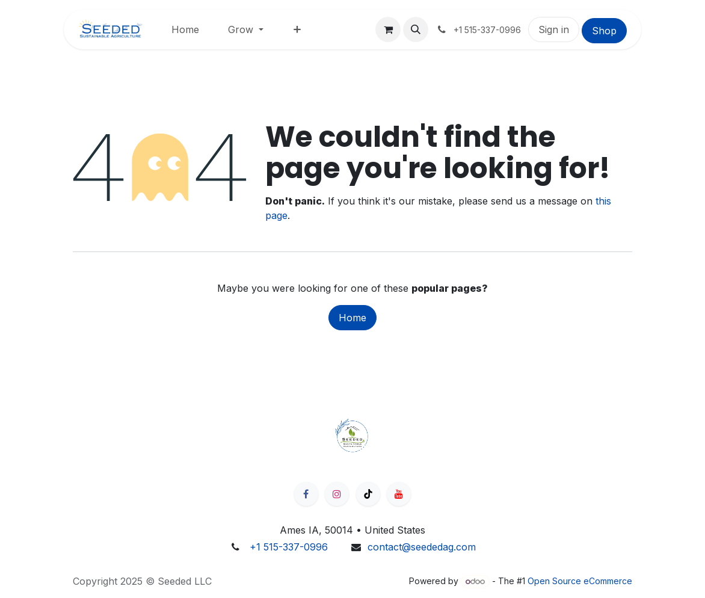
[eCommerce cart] (388, 29)
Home (352, 318)
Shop (604, 31)
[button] (415, 29)
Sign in (553, 29)
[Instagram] (337, 494)
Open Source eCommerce (580, 581)
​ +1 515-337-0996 (287, 547)
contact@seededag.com (422, 547)
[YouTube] (399, 494)
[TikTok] (368, 494)
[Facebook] (306, 494)
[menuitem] (185, 29)
